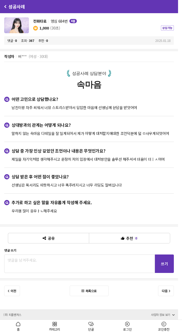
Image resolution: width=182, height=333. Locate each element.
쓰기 (164, 263)
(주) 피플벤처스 (12, 314)
